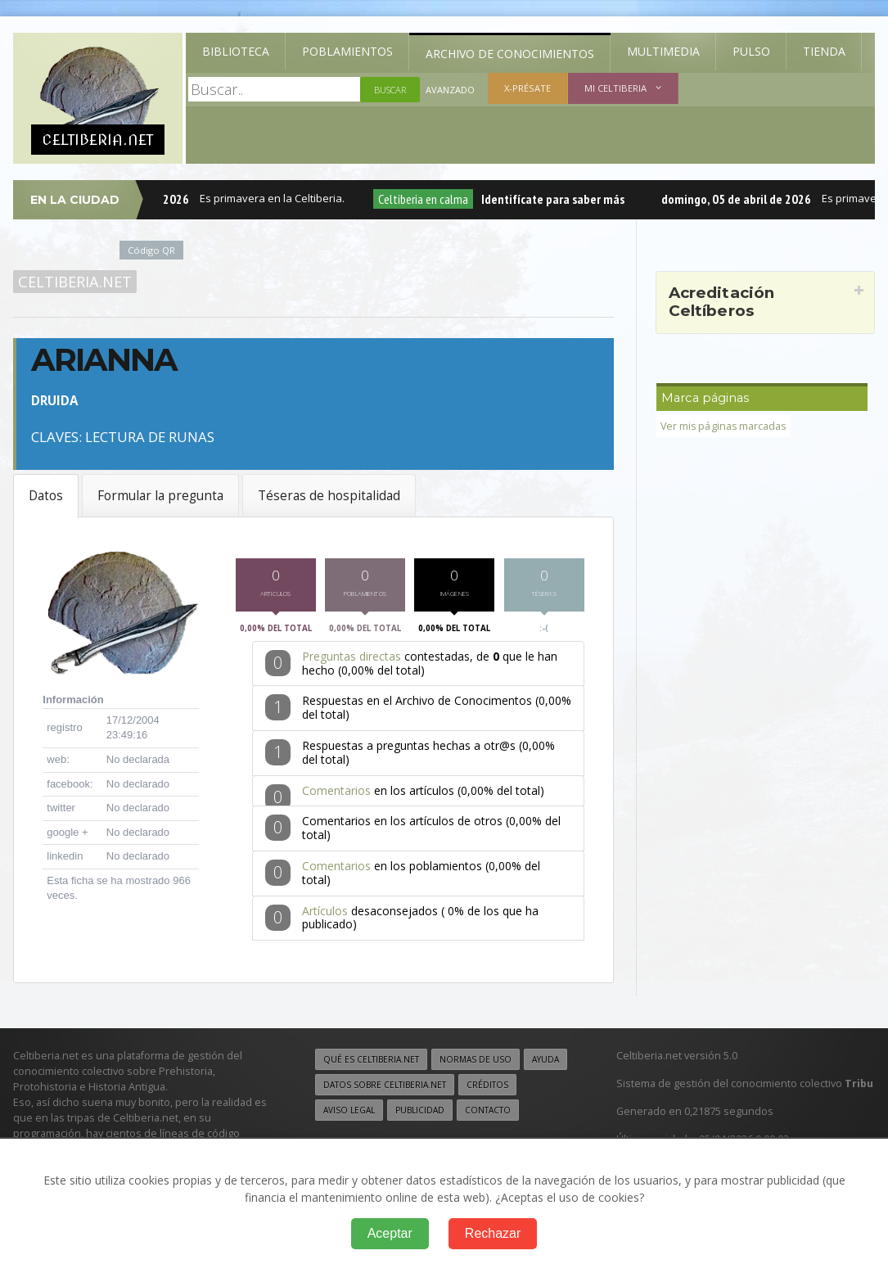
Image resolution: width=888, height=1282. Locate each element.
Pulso (751, 51)
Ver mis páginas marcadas (724, 426)
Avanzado (450, 90)
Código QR (151, 250)
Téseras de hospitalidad (329, 495)
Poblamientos (347, 51)
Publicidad (419, 1115)
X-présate (527, 88)
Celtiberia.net (75, 281)
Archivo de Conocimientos (510, 53)
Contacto (488, 1115)
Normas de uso (475, 1064)
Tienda (824, 51)
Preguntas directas (351, 661)
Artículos (325, 915)
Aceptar (389, 1233)
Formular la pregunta (160, 495)
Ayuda (545, 1064)
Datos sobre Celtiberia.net (384, 1089)
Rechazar (493, 1233)
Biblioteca (235, 51)
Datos (46, 495)
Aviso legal (349, 1115)
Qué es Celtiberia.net (371, 1064)
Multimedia (663, 51)
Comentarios (336, 795)
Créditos (487, 1089)
